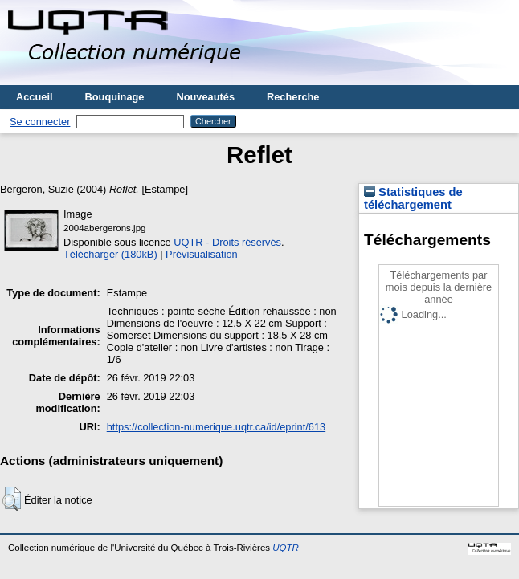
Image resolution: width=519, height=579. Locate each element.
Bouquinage (115, 97)
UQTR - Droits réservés (227, 242)
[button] (11, 499)
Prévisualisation (202, 254)
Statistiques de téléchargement (413, 198)
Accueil (34, 97)
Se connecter (40, 122)
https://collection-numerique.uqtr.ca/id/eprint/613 (216, 427)
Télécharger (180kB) (110, 254)
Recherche (293, 97)
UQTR (285, 547)
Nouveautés (205, 97)
